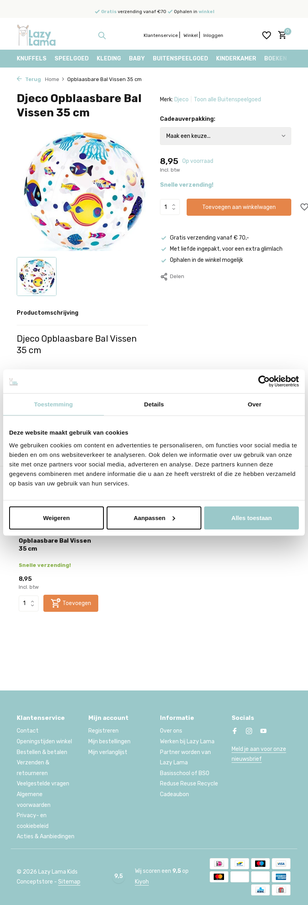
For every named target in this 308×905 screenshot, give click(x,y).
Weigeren (56, 517)
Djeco (181, 99)
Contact (28, 730)
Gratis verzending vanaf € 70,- (204, 237)
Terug (29, 79)
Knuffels (32, 58)
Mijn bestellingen (109, 741)
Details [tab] (154, 404)
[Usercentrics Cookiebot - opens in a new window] (264, 381)
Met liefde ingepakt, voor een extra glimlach (221, 249)
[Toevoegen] (70, 603)
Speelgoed (72, 58)
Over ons (171, 730)
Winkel (190, 35)
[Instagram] (249, 732)
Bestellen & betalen (42, 752)
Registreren (103, 730)
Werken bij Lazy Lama (187, 741)
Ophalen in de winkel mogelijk (201, 260)
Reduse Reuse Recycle (189, 783)
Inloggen (213, 35)
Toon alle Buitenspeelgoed (227, 99)
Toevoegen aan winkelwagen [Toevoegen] (239, 207)
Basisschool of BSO (184, 773)
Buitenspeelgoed (180, 58)
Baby (137, 58)
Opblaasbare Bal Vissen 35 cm (55, 544)
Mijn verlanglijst (107, 752)
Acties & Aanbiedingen (45, 836)
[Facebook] (235, 732)
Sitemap (69, 881)
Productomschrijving (47, 312)
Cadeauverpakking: (187, 119)
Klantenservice (161, 35)
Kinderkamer (236, 58)
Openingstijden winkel (44, 741)
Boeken (275, 58)
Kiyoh (142, 881)
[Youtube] (263, 732)
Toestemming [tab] (53, 404)
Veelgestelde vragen (43, 783)
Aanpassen (154, 517)
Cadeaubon (174, 794)
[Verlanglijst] (266, 35)
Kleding (109, 58)
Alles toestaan (251, 517)
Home (55, 79)
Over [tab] (254, 404)
